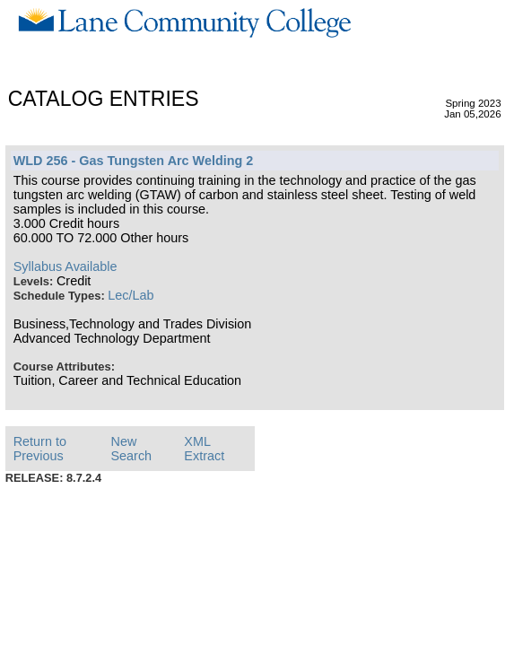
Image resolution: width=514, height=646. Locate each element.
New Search (131, 448)
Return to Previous (39, 448)
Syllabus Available (65, 266)
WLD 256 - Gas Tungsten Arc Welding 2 (133, 160)
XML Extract (204, 448)
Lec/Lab (130, 295)
